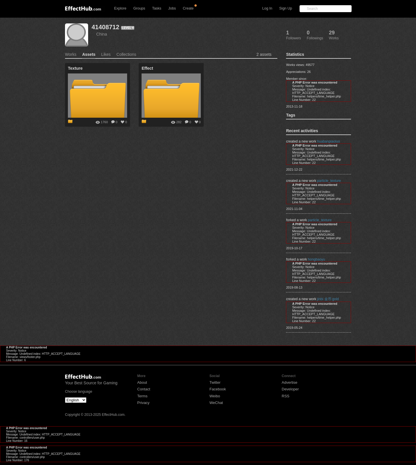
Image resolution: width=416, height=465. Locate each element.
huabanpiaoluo (328, 141)
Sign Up (285, 8)
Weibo (214, 396)
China (101, 34)
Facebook (217, 389)
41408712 (105, 27)
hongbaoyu (316, 259)
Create (188, 8)
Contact (143, 389)
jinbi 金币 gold (328, 299)
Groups (139, 8)
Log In (267, 8)
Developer (290, 389)
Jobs (172, 8)
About (142, 382)
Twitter (214, 382)
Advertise (289, 382)
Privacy (143, 403)
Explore (120, 8)
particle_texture (329, 181)
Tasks (156, 8)
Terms (142, 396)
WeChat (216, 403)
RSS (285, 396)
